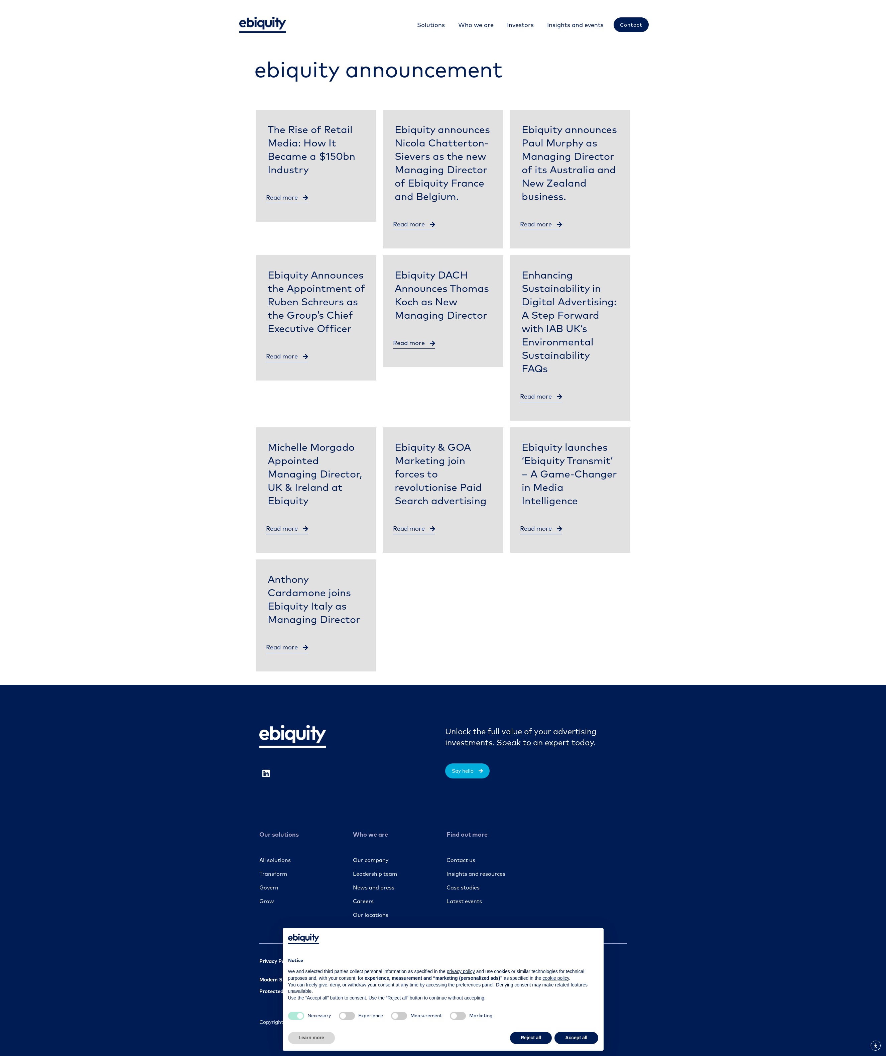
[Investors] (519, 24)
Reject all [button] (531, 1037)
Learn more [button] (311, 1037)
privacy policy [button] (461, 971)
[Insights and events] (574, 24)
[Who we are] (475, 24)
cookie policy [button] (555, 978)
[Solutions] (430, 24)
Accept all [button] (576, 1037)
